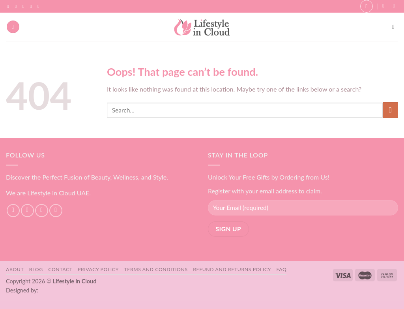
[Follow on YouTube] (39, 6)
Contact (60, 269)
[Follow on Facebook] (9, 6)
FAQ (282, 269)
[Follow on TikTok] (24, 6)
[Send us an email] (32, 6)
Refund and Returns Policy (232, 269)
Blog (36, 269)
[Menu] (13, 27)
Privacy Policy (98, 269)
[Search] (395, 26)
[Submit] (390, 110)
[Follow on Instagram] (17, 6)
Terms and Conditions (155, 269)
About (15, 269)
